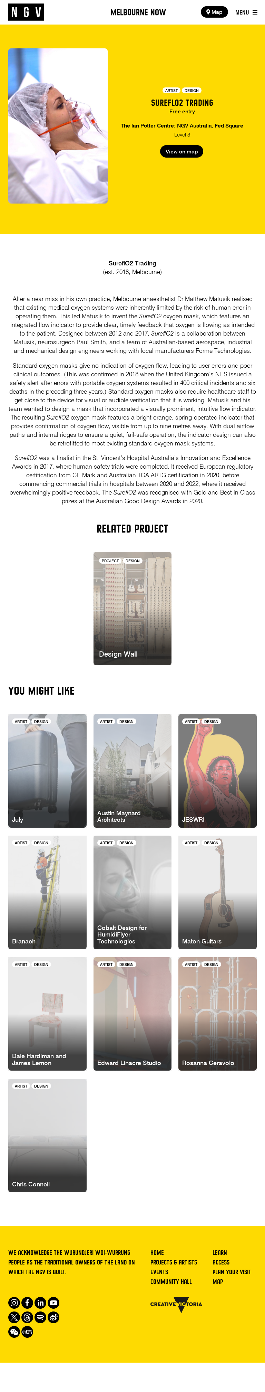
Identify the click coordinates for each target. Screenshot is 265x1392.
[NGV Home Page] (26, 12)
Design (192, 91)
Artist (171, 91)
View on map (182, 170)
